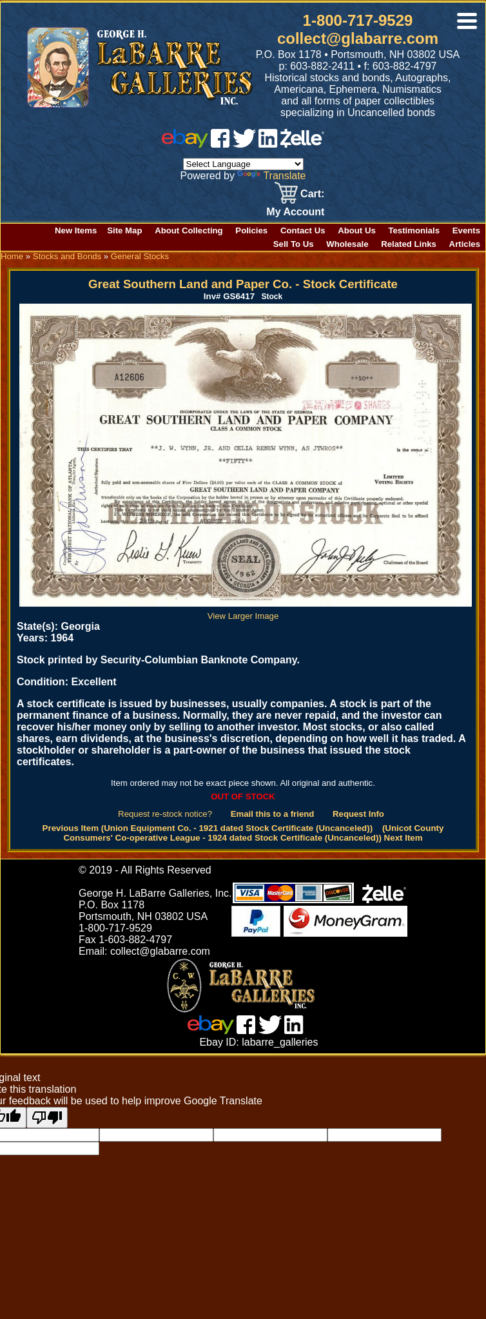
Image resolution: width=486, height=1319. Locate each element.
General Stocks (140, 256)
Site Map (124, 230)
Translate (271, 175)
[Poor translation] (47, 1117)
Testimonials (414, 230)
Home (12, 256)
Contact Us (303, 230)
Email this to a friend (273, 814)
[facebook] (220, 144)
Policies (251, 230)
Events (466, 230)
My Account (295, 211)
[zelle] (302, 144)
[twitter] (244, 144)
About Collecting (189, 230)
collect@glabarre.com (357, 38)
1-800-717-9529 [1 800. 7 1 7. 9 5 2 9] (358, 20)
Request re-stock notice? (165, 814)
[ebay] (185, 144)
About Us (357, 230)
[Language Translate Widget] (243, 164)
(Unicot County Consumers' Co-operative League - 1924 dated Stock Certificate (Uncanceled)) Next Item (253, 833)
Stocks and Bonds (67, 256)
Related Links (408, 244)
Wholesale (347, 244)
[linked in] (268, 144)
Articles (464, 244)
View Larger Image (245, 611)
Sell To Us (293, 244)
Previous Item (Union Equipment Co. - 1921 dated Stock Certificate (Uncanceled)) (208, 828)
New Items (76, 230)
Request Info (358, 814)
